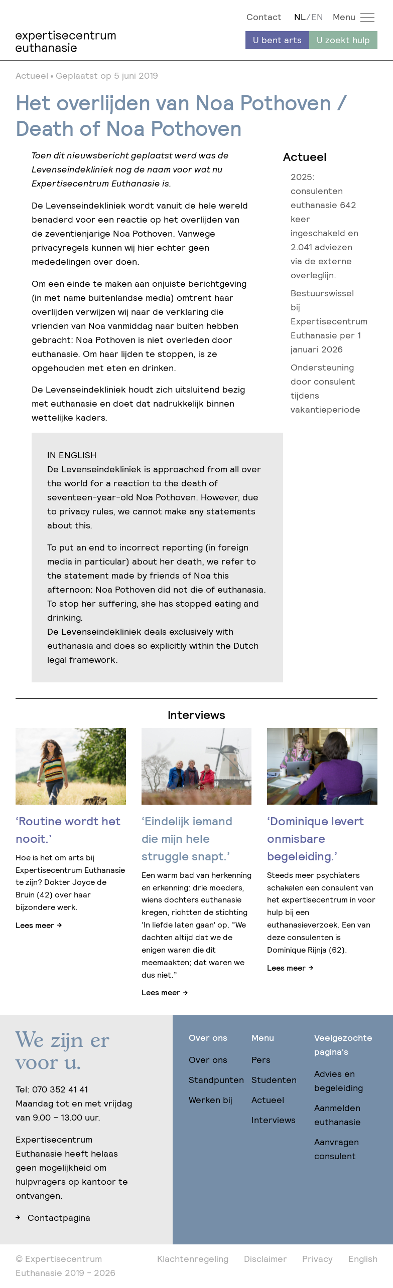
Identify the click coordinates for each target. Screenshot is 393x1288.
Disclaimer (265, 1258)
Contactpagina (59, 1217)
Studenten (274, 1079)
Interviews (273, 1120)
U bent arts (277, 40)
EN (317, 17)
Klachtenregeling (192, 1258)
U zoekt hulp (343, 40)
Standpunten (216, 1079)
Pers (261, 1059)
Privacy (317, 1258)
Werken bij (210, 1100)
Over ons (208, 1059)
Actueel (267, 1100)
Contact (264, 17)
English (362, 1258)
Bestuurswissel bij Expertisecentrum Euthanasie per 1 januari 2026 (329, 321)
